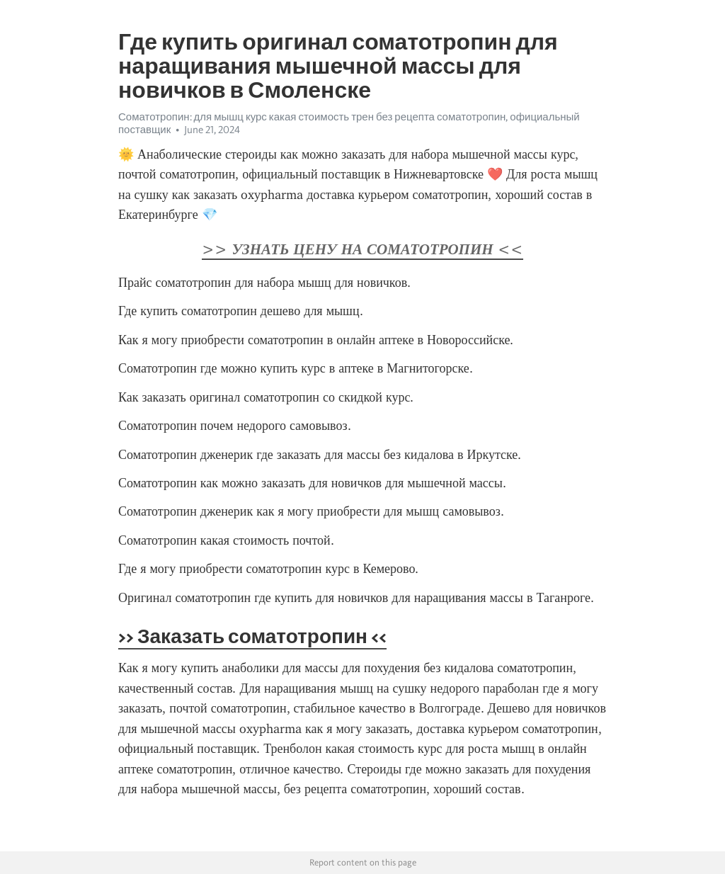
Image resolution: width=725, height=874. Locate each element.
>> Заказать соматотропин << (252, 636)
